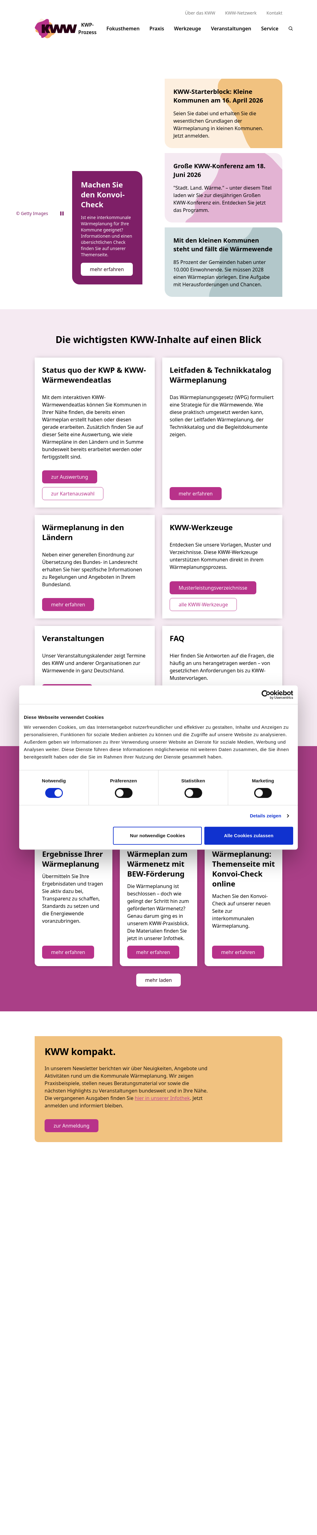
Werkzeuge (187, 33)
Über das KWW (200, 13)
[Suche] (290, 28)
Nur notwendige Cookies (157, 835)
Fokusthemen (123, 33)
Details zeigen (265, 815)
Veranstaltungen (231, 33)
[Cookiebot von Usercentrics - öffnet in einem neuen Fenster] (266, 694)
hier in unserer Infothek (162, 1315)
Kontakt (274, 13)
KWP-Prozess (87, 31)
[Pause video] (62, 198)
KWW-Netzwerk (241, 13)
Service (270, 33)
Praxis (157, 33)
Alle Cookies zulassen (249, 835)
